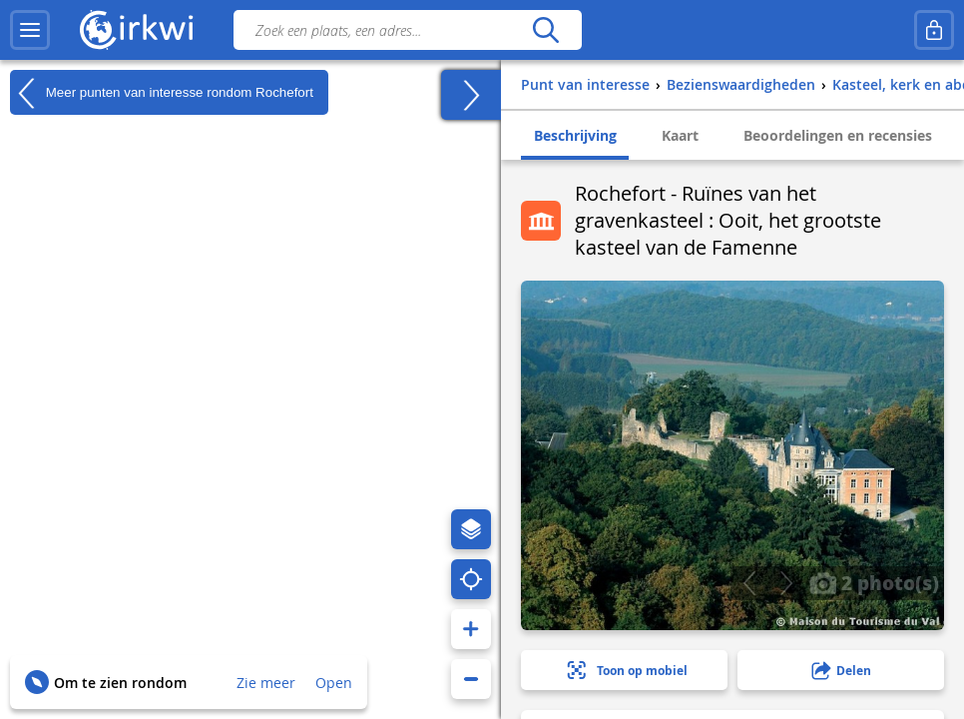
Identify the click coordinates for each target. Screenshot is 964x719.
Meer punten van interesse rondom (161, 93)
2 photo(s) (874, 582)
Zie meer (266, 682)
